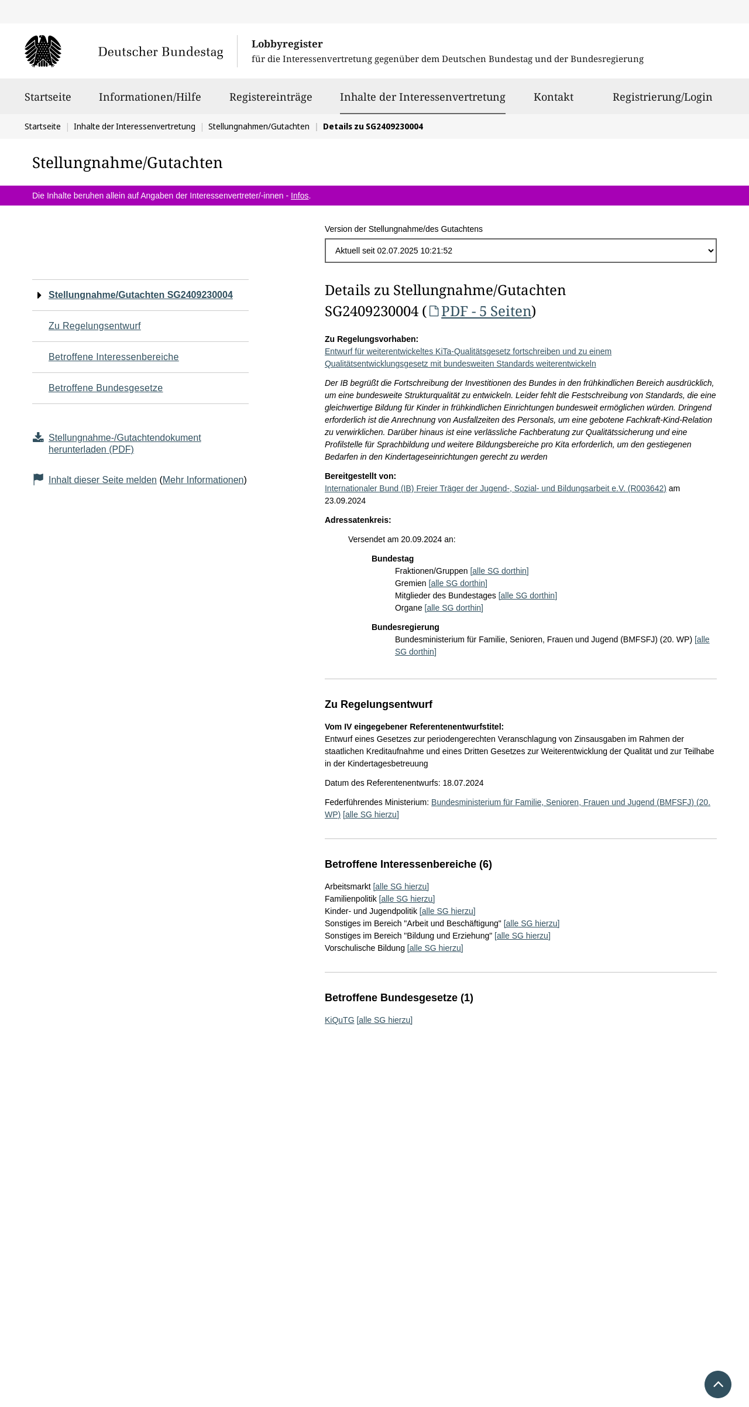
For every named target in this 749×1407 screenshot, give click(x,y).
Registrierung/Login (662, 102)
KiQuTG (340, 1020)
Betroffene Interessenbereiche (114, 357)
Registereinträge (270, 102)
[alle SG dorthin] (499, 571)
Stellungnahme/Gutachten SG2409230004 (141, 295)
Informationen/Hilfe (150, 102)
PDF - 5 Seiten (479, 310)
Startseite (48, 102)
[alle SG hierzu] (371, 814)
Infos (299, 195)
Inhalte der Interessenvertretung (423, 96)
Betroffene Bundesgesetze (106, 388)
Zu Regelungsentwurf (95, 326)
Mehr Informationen (203, 480)
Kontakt (553, 102)
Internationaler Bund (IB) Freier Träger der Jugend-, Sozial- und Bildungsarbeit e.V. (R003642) (495, 488)
